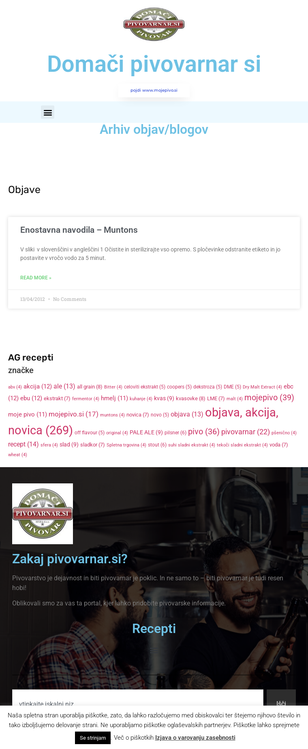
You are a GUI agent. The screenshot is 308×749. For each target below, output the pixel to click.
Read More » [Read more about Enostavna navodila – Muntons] (35, 278)
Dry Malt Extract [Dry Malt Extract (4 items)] (262, 387)
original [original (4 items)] (117, 433)
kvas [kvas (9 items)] (164, 398)
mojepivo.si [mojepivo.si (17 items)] (73, 414)
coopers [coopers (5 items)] (179, 387)
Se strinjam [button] (93, 738)
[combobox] (137, 704)
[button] (47, 112)
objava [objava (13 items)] (187, 414)
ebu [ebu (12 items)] (31, 398)
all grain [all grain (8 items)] (90, 387)
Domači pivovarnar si (154, 64)
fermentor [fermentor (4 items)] (85, 398)
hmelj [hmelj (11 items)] (114, 398)
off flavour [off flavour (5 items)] (90, 433)
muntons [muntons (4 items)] (112, 415)
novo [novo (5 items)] (160, 415)
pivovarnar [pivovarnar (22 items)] (245, 432)
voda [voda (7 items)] (279, 445)
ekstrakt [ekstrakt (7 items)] (57, 398)
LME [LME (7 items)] (216, 398)
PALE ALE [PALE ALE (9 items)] (146, 432)
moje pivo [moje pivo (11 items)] (27, 414)
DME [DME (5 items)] (232, 387)
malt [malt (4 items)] (235, 398)
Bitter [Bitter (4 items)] (113, 387)
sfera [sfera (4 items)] (49, 445)
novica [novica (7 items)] (137, 415)
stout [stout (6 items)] (157, 445)
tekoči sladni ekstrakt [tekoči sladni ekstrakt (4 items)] (242, 445)
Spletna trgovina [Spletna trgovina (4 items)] (126, 445)
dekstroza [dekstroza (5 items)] (207, 387)
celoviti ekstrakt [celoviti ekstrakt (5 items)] (144, 387)
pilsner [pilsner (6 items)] (175, 433)
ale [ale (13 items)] (64, 386)
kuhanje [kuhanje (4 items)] (141, 398)
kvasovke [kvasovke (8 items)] (190, 398)
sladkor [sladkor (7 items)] (92, 445)
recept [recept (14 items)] (23, 444)
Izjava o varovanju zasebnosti (195, 737)
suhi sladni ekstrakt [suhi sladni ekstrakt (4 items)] (191, 445)
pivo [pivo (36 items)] (204, 431)
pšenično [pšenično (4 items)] (284, 433)
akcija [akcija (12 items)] (38, 386)
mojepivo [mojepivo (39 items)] (269, 397)
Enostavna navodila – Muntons (79, 230)
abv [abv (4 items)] (15, 387)
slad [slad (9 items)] (69, 444)
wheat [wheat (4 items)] (17, 454)
